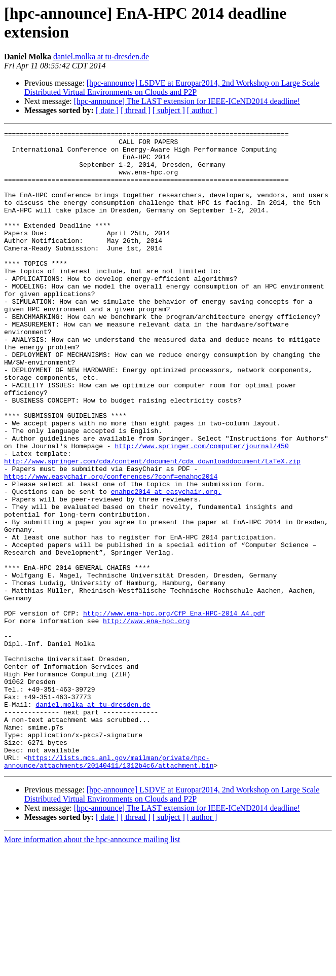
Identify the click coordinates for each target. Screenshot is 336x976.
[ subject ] (169, 110)
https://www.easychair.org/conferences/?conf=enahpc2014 (110, 546)
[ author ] (202, 110)
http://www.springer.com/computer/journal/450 (201, 509)
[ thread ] (136, 110)
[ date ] (107, 110)
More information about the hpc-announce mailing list (92, 967)
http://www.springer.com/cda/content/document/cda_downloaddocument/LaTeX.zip (152, 527)
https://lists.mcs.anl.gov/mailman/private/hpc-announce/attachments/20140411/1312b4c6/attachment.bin (108, 888)
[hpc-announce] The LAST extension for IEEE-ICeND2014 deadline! (187, 101)
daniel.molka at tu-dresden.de (101, 56)
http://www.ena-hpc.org (146, 719)
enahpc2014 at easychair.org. (166, 564)
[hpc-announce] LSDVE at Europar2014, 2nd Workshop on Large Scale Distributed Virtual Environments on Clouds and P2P (171, 87)
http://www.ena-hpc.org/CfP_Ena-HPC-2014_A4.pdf (174, 710)
